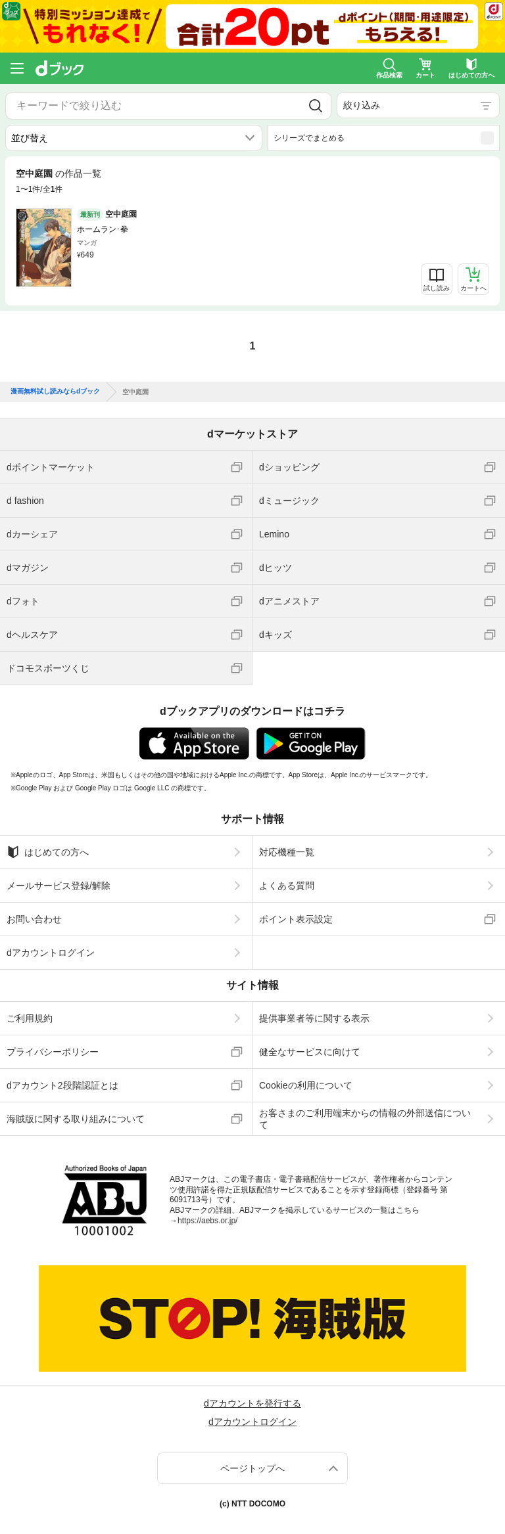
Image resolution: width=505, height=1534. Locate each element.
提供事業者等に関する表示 (314, 1018)
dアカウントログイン (51, 952)
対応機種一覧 (286, 852)
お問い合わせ (34, 919)
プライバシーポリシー (53, 1052)
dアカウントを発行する (252, 1403)
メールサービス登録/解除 (58, 885)
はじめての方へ (48, 852)
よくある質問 (286, 885)
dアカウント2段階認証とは (62, 1085)
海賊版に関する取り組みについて (76, 1119)
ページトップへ (252, 1468)
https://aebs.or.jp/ (207, 1220)
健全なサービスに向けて (309, 1052)
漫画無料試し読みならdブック (55, 391)
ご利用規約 (30, 1018)
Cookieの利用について (305, 1085)
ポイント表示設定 (296, 919)
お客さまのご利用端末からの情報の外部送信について (365, 1119)
